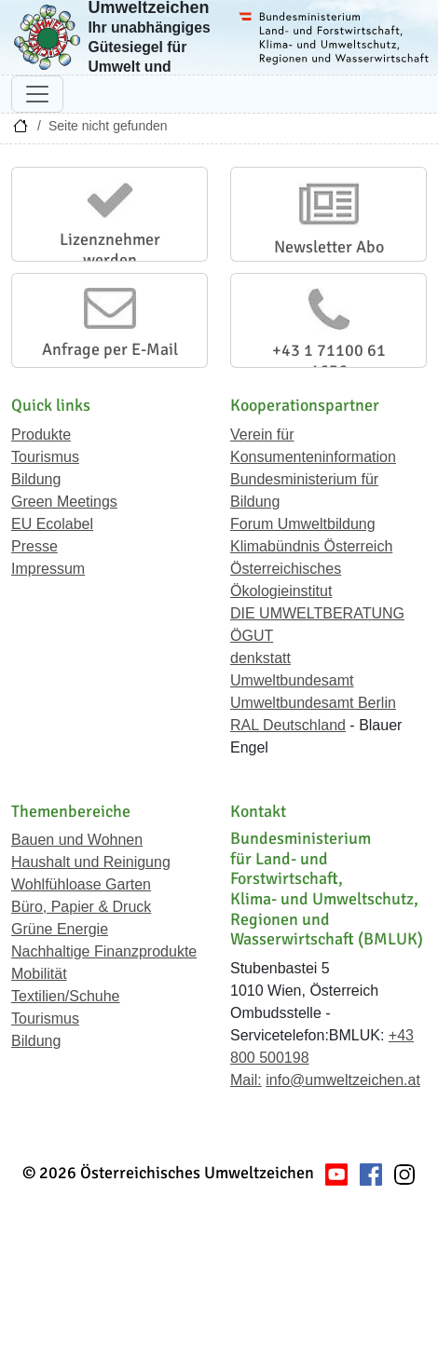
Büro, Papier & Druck (81, 907)
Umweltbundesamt (292, 680)
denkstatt (260, 658)
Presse (34, 546)
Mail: (246, 1080)
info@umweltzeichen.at (343, 1080)
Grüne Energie (59, 929)
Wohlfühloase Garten (81, 884)
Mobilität (39, 974)
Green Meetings (64, 501)
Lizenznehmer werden (110, 249)
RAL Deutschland (288, 725)
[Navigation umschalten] (37, 94)
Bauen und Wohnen (77, 840)
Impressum (48, 569)
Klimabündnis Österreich (311, 546)
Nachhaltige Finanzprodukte (104, 951)
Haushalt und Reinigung (91, 862)
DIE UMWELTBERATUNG (317, 613)
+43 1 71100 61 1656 (329, 360)
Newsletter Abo (329, 247)
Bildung (36, 479)
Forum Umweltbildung (303, 524)
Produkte (41, 434)
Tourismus (45, 457)
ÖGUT (251, 636)
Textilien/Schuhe (65, 996)
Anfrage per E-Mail (110, 349)
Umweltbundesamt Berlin (313, 703)
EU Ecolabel (52, 524)
